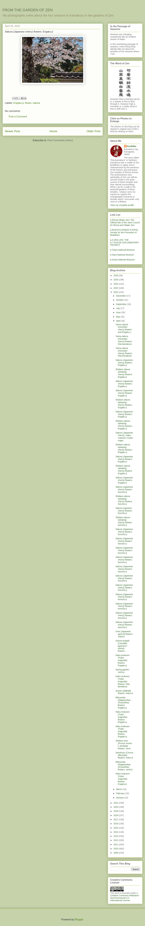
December (121, 296)
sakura (36, 103)
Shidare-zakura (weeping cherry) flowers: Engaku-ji (124, 373)
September (121, 304)
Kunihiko (131, 146)
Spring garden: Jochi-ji (123, 670)
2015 (116, 828)
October (120, 300)
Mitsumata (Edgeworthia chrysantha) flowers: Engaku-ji (123, 702)
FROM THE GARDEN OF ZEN (27, 10)
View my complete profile (122, 205)
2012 (116, 840)
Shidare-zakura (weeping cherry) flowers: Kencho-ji (124, 500)
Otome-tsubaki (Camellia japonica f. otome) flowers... (122, 646)
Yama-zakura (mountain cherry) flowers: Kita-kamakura (124, 340)
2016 (116, 823)
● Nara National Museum (122, 255)
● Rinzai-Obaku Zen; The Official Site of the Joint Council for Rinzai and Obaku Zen (125, 222)
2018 (116, 815)
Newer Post (12, 131)
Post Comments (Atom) (60, 140)
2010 (116, 848)
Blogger (79, 919)
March (119, 789)
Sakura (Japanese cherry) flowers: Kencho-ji (124, 489)
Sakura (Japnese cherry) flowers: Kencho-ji (124, 511)
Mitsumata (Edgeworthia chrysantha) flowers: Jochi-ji (124, 766)
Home (53, 131)
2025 (116, 279)
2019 (116, 811)
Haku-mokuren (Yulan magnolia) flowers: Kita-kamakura (123, 681)
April (118, 321)
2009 (116, 853)
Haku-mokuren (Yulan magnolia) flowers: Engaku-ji (123, 660)
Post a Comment (18, 116)
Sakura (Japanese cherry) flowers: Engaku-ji (124, 362)
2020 (116, 807)
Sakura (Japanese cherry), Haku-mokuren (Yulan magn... (124, 436)
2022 (116, 292)
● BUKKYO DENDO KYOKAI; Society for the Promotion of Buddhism (124, 232)
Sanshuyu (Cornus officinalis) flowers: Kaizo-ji (124, 755)
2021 (116, 803)
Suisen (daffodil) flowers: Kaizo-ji (124, 692)
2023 (116, 288)
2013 (116, 836)
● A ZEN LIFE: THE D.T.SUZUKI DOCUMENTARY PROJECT (124, 242)
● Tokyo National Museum (122, 250)
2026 (116, 275)
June (118, 312)
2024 (116, 284)
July (118, 308)
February (120, 793)
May (118, 316)
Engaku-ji (18, 103)
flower (28, 103)
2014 (116, 832)
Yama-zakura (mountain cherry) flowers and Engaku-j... (124, 328)
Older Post (93, 131)
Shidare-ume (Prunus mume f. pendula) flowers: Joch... (124, 744)
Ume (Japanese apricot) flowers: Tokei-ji (124, 634)
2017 (116, 819)
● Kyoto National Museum (122, 259)
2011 (116, 844)
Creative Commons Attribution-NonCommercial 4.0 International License (124, 898)
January (120, 797)
